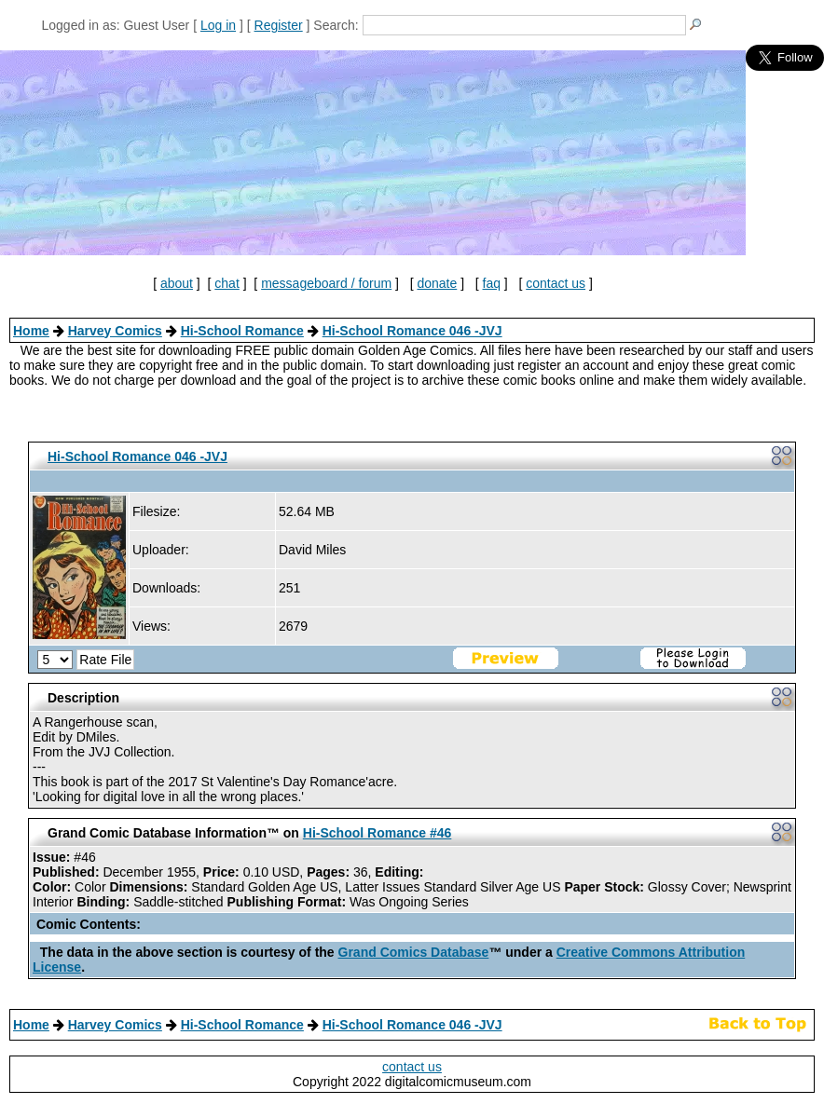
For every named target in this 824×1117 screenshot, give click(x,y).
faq (492, 283)
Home (31, 330)
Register (278, 25)
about (176, 283)
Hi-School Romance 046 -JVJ (412, 330)
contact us (555, 283)
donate (437, 283)
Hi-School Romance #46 (377, 832)
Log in (218, 25)
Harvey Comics (115, 330)
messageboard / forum (326, 283)
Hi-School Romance (242, 330)
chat (226, 283)
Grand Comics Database (413, 952)
